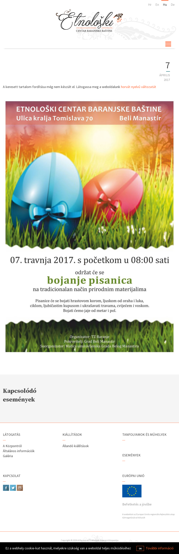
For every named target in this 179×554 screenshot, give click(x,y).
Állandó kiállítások (75, 446)
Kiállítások (72, 434)
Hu (165, 4)
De (173, 4)
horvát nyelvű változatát (138, 87)
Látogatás (11, 434)
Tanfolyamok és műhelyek (144, 434)
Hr (150, 4)
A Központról (12, 446)
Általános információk (19, 451)
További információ (160, 548)
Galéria (8, 456)
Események (131, 455)
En (157, 4)
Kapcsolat (12, 476)
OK (140, 548)
